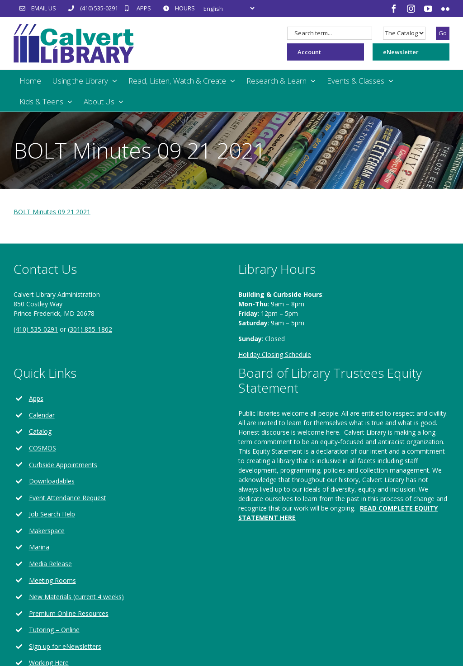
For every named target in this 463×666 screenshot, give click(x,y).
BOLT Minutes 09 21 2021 (52, 211)
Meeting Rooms (52, 580)
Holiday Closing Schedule (274, 354)
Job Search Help (52, 514)
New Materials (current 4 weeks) (76, 596)
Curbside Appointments (63, 464)
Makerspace (47, 530)
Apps (36, 398)
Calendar (42, 415)
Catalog (40, 431)
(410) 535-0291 (36, 329)
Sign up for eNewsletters (65, 646)
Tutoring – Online (54, 629)
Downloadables (52, 481)
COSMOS (42, 448)
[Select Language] (228, 8)
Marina (39, 547)
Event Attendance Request (67, 497)
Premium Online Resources (69, 613)
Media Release (50, 563)
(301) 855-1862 (90, 329)
